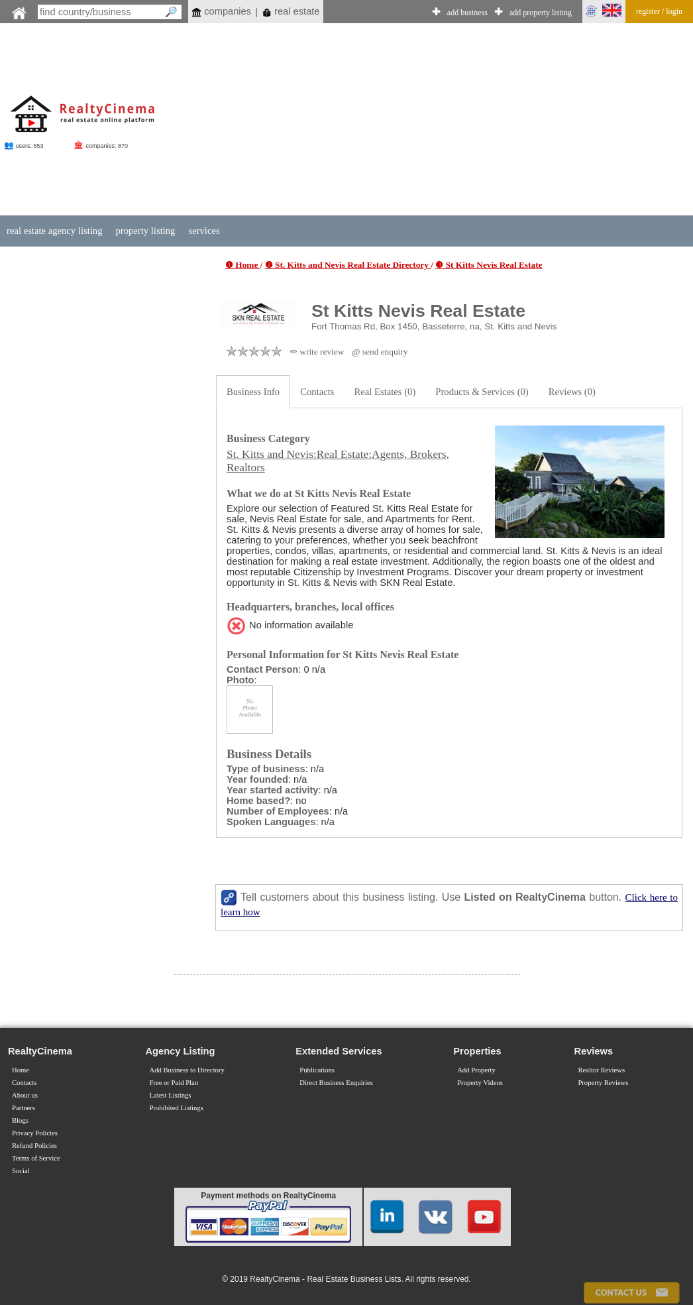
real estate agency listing (54, 230)
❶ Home (242, 265)
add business (467, 12)
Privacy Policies (35, 1133)
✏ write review (317, 352)
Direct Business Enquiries (336, 1082)
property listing (145, 230)
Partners (23, 1107)
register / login (659, 11)
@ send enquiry (379, 352)
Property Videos (480, 1082)
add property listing (540, 12)
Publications (317, 1070)
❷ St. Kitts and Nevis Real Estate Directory (348, 265)
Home (20, 1070)
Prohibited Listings (176, 1107)
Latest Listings (170, 1095)
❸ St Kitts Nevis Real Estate (488, 265)
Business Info (253, 391)
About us (25, 1095)
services (203, 230)
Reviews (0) (572, 391)
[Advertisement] (413, 120)
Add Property (476, 1070)
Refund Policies (34, 1145)
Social (21, 1170)
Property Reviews (603, 1082)
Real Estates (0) (385, 391)
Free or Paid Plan (173, 1082)
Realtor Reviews (601, 1070)
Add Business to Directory (186, 1070)
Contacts (317, 391)
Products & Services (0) (481, 391)
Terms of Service (36, 1158)
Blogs (20, 1120)
